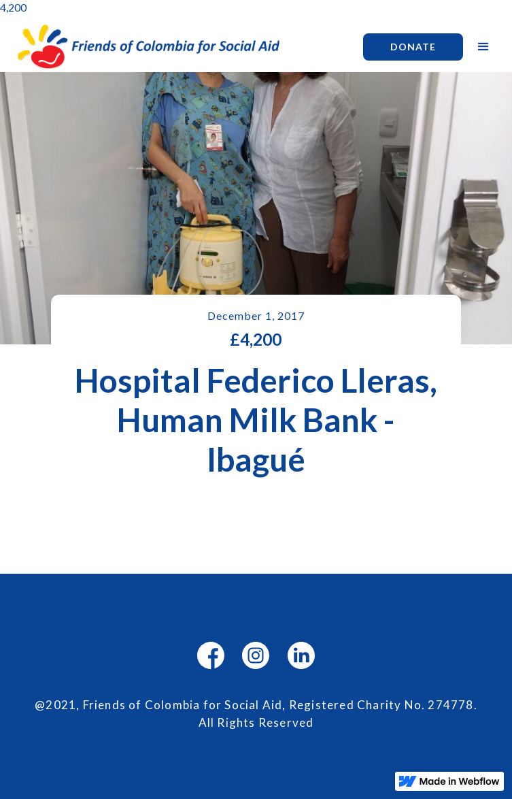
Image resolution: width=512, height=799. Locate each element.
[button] (483, 47)
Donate (413, 46)
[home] (179, 46)
